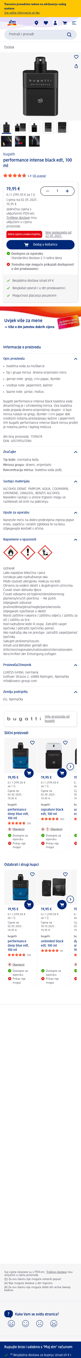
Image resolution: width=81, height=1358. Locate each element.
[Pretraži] (69, 35)
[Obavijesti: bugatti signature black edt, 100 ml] (51, 829)
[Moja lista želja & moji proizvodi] (45, 22)
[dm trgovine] (36, 22)
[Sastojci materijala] (40, 481)
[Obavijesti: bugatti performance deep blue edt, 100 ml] (16, 829)
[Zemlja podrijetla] (40, 692)
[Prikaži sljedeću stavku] (70, 766)
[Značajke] (40, 452)
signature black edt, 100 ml (52, 812)
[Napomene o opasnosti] (40, 539)
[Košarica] (64, 22)
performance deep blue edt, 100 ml (18, 814)
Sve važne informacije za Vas (22, 12)
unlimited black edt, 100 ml (52, 943)
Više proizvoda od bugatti (38, 719)
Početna (9, 47)
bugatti (9, 154)
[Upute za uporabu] (40, 512)
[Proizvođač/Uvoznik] (40, 665)
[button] (74, 22)
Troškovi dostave (18, 218)
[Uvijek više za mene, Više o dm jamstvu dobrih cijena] (40, 323)
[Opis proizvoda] (40, 358)
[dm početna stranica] (11, 23)
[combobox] (40, 35)
